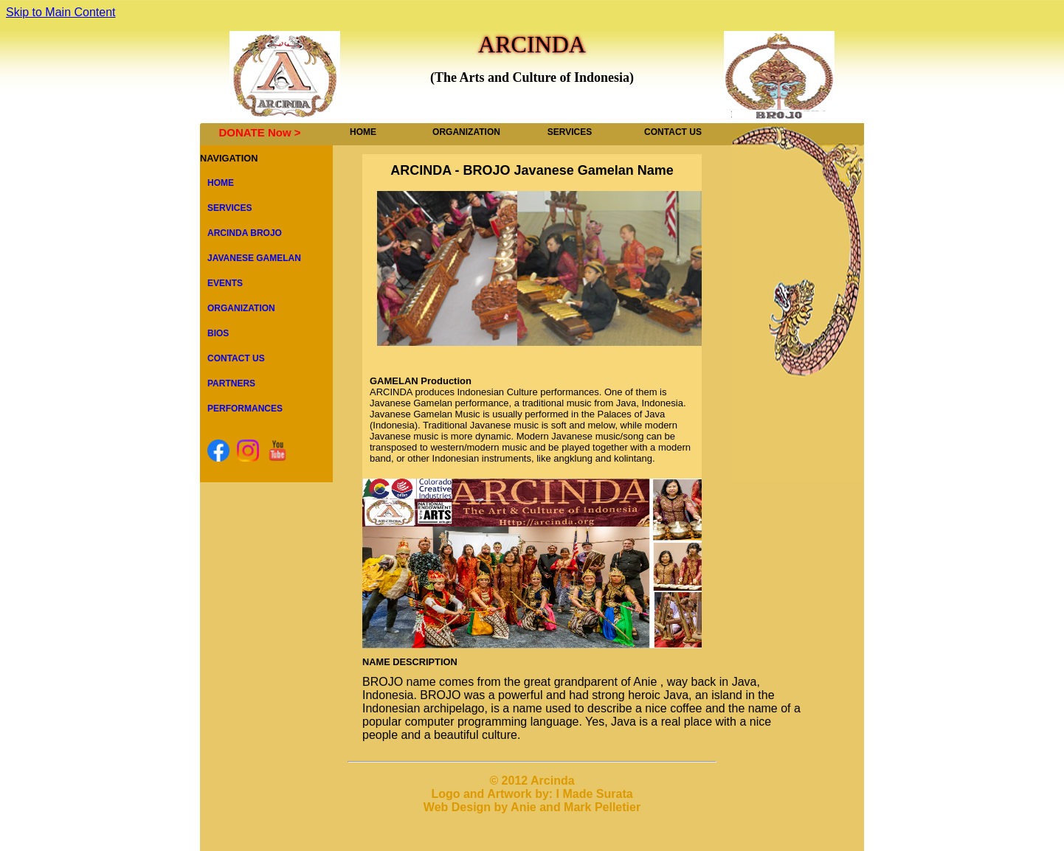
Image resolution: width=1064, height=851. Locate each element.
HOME (363, 132)
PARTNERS (231, 383)
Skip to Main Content (61, 12)
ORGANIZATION (466, 132)
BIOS (218, 333)
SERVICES (569, 132)
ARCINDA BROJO (244, 233)
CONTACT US (673, 132)
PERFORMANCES (245, 408)
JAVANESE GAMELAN (254, 258)
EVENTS (225, 283)
